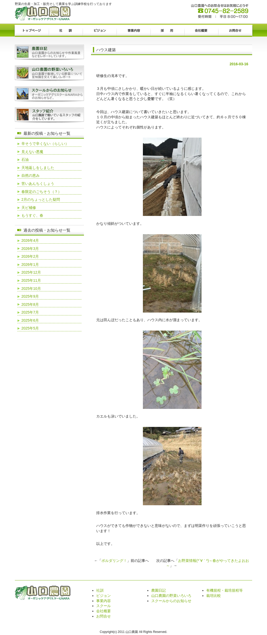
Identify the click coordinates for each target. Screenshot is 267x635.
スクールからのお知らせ (171, 601)
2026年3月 (30, 248)
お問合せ (235, 31)
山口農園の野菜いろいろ (171, 595)
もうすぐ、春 (32, 215)
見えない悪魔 (32, 152)
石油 (25, 159)
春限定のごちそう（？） (41, 192)
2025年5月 (30, 328)
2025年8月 (30, 304)
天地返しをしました (37, 168)
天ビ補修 (28, 207)
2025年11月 (31, 280)
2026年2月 (30, 256)
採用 (167, 31)
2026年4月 (30, 240)
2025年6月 (30, 320)
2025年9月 (30, 296)
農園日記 (158, 590)
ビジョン (100, 31)
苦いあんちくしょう (37, 183)
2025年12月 (31, 272)
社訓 (66, 31)
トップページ (32, 31)
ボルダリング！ (114, 560)
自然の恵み (30, 175)
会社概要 (201, 31)
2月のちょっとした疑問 (40, 199)
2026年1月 (30, 264)
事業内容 (133, 31)
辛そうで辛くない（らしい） (45, 144)
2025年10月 (31, 288)
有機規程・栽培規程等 (224, 590)
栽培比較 (213, 595)
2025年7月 (30, 312)
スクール (103, 606)
